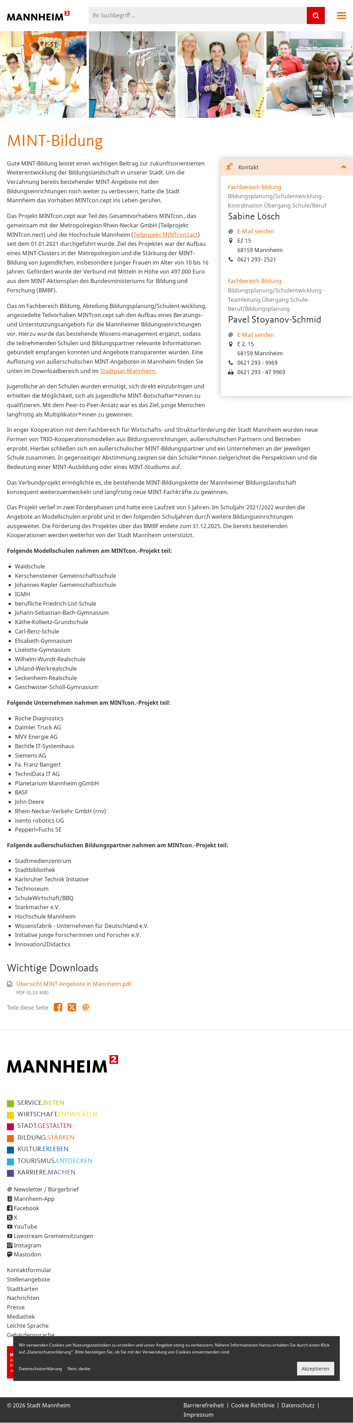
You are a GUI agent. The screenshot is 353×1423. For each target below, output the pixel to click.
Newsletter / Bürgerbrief (46, 1189)
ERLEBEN (42, 1149)
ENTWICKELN (57, 1114)
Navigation (341, 15)
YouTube (25, 1226)
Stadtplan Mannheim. (128, 371)
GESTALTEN (44, 1126)
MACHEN (46, 1172)
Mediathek (21, 1316)
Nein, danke (78, 1369)
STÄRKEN (45, 1137)
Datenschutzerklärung (40, 1369)
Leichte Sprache (28, 1325)
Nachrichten (23, 1298)
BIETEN (40, 1103)
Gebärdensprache (31, 1335)
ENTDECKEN (54, 1161)
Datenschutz (298, 1405)
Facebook (26, 1208)
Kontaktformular (29, 1270)
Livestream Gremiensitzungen (53, 1236)
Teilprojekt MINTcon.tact (165, 234)
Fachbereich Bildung (254, 187)
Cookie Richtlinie (252, 1405)
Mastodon (27, 1254)
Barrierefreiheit (203, 1405)
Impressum (198, 1414)
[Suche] (316, 15)
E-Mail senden (255, 231)
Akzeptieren (315, 1368)
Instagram (27, 1245)
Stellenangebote (28, 1279)
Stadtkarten (22, 1289)
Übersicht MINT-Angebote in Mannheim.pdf (74, 984)
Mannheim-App (34, 1199)
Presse (16, 1307)
